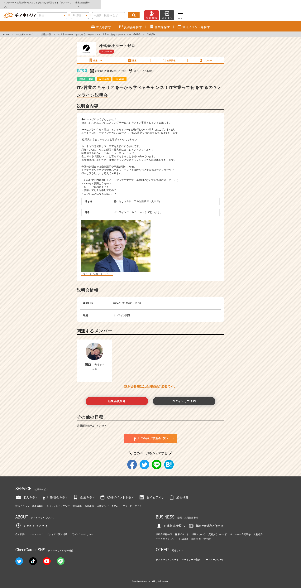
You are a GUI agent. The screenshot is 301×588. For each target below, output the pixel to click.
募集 (131, 56)
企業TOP (95, 56)
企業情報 (168, 56)
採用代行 (208, 535)
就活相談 (77, 502)
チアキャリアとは (31, 522)
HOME (6, 30)
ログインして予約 (184, 396)
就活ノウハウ (22, 502)
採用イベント (182, 530)
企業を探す (83, 493)
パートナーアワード (213, 555)
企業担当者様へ (286, 2)
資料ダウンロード (217, 530)
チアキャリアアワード (167, 555)
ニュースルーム (35, 530)
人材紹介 (258, 530)
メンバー (205, 56)
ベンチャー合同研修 (240, 530)
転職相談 (89, 502)
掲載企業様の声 (164, 530)
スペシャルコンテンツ (58, 502)
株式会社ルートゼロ (25, 30)
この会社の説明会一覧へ (150, 434)
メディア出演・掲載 (57, 530)
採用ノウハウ (199, 530)
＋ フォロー (106, 47)
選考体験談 (38, 502)
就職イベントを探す (117, 493)
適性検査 (179, 493)
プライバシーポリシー (81, 530)
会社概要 (20, 530)
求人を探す (26, 493)
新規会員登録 (117, 396)
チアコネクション (165, 535)
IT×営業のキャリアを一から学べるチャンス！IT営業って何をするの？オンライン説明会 (99, 30)
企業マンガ (102, 502)
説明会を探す (55, 493)
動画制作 (196, 535)
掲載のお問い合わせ (205, 522)
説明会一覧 (46, 30)
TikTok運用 (183, 535)
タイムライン (152, 493)
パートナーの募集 (191, 555)
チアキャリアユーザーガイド (126, 502)
